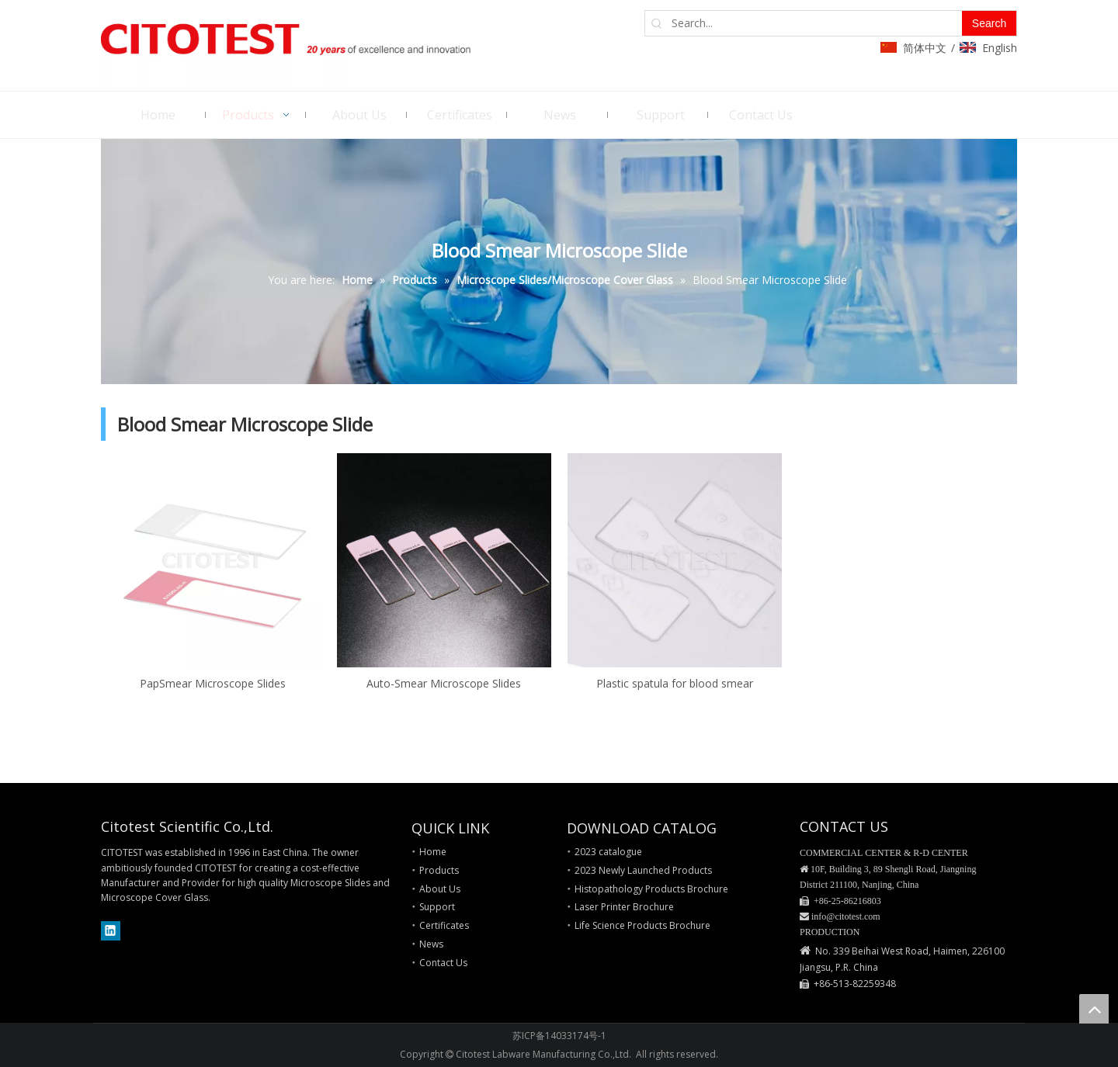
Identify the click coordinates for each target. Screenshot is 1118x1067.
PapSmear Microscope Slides (213, 683)
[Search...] (815, 23)
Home (432, 851)
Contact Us (443, 962)
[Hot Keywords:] (989, 23)
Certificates (444, 925)
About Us (439, 889)
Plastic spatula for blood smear (674, 683)
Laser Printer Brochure (624, 906)
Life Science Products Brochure (642, 925)
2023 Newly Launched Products (643, 870)
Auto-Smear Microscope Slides (443, 683)
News (431, 944)
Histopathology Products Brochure (651, 889)
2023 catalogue (608, 851)
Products (439, 870)
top (1094, 1009)
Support (437, 906)
